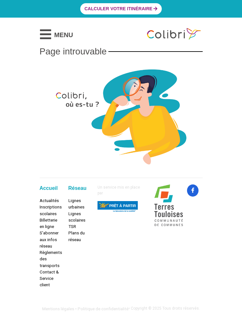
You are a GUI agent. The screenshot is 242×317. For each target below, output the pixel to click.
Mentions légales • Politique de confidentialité (85, 308)
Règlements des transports (49, 259)
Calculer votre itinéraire (120, 8)
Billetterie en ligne (48, 223)
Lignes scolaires (76, 217)
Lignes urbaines (76, 203)
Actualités (49, 200)
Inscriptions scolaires (49, 210)
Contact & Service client (49, 278)
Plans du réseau (76, 236)
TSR (72, 226)
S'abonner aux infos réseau (49, 239)
